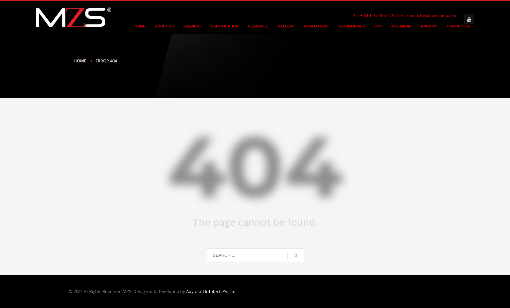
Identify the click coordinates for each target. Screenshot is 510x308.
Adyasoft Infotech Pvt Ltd (211, 291)
